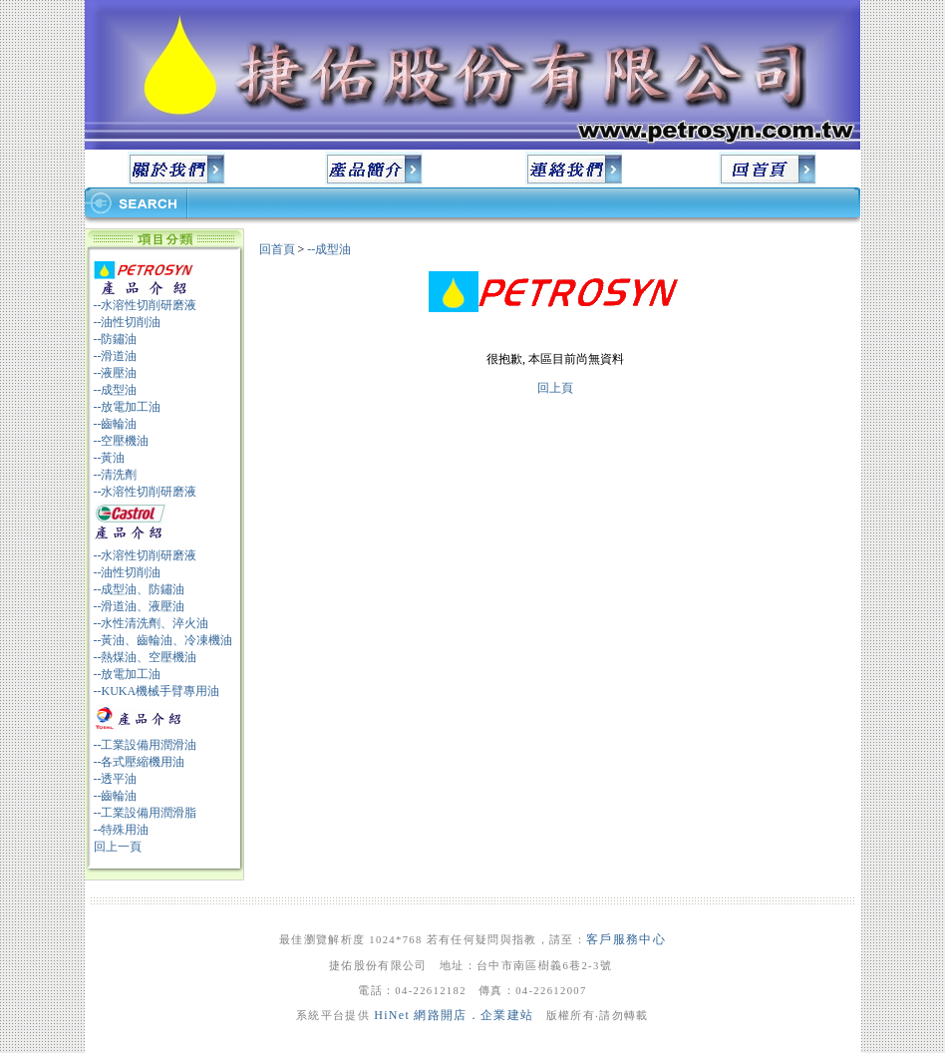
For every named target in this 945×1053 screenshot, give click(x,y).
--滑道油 (116, 356)
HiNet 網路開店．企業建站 (453, 1015)
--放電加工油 (127, 407)
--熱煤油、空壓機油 (145, 657)
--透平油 (116, 779)
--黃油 (110, 458)
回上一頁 (118, 847)
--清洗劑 (116, 475)
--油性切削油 (127, 322)
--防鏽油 (116, 339)
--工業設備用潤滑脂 (145, 813)
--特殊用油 (122, 830)
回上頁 (555, 388)
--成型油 (116, 390)
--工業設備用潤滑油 (145, 745)
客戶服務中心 (626, 939)
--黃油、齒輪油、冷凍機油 (163, 640)
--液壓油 (116, 373)
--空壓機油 (122, 441)
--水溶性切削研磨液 (145, 305)
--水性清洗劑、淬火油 (151, 623)
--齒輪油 (116, 424)
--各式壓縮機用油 (139, 762)
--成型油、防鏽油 (139, 589)
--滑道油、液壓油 (139, 606)
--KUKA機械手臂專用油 (157, 691)
